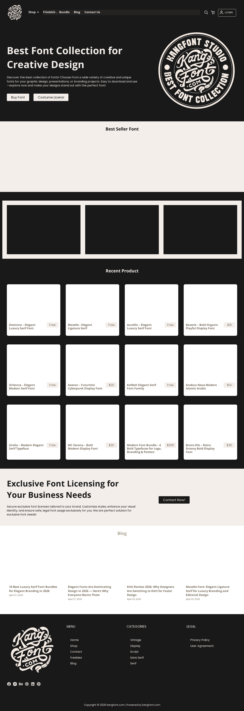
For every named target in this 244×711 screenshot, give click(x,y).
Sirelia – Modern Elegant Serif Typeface (26, 446)
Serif (133, 663)
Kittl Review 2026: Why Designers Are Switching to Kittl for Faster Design (150, 591)
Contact (76, 652)
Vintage (135, 640)
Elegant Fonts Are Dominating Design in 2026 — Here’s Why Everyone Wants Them (89, 591)
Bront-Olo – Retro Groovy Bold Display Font (200, 448)
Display (135, 646)
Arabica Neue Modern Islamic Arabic (201, 386)
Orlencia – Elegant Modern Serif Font (22, 386)
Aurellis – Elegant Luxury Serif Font (139, 326)
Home (74, 640)
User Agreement (202, 646)
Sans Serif (137, 658)
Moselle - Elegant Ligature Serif (80, 326)
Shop (73, 646)
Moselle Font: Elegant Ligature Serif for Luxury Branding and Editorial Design (207, 591)
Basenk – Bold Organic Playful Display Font (202, 326)
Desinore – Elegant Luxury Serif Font (22, 326)
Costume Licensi (51, 97)
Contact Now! (174, 500)
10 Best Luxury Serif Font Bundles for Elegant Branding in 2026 (33, 589)
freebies (76, 658)
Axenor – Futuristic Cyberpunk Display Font (85, 386)
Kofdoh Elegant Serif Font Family (141, 386)
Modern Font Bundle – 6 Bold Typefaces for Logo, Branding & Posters (144, 448)
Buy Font (18, 97)
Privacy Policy (200, 640)
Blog (73, 663)
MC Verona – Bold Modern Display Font (83, 446)
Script (134, 652)
